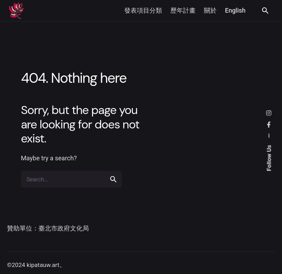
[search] (113, 179)
